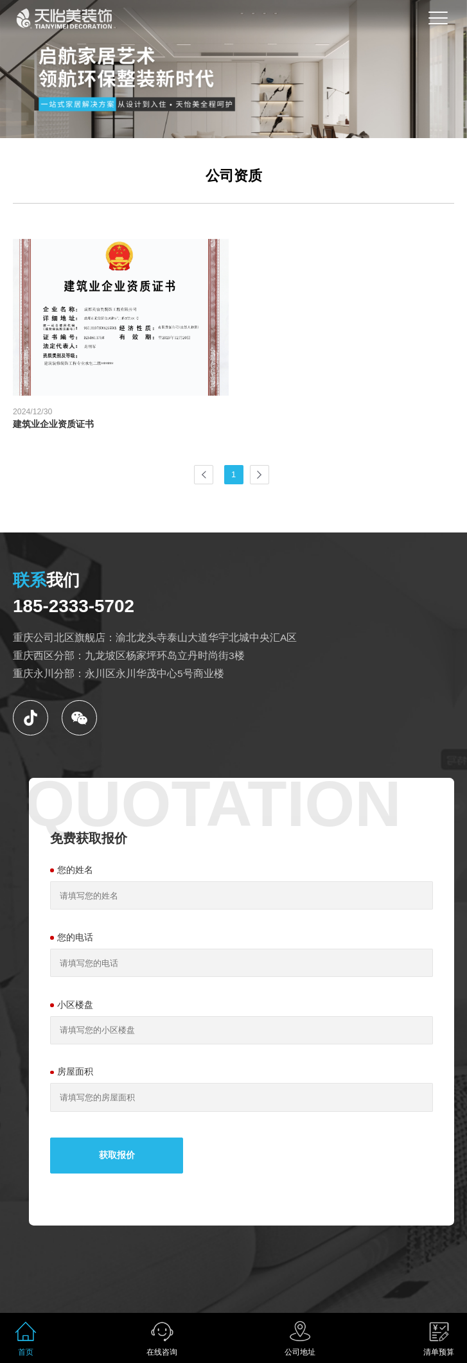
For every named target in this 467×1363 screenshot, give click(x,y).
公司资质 (234, 176)
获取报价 (117, 1155)
